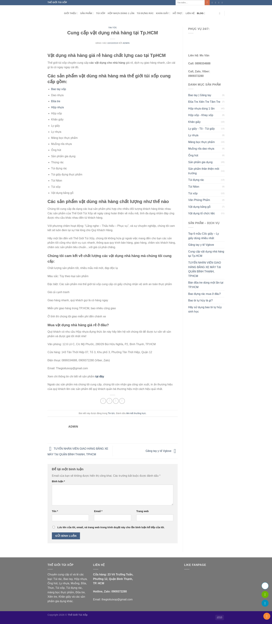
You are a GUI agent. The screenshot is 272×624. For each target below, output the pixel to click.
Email (98, 511)
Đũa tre (55, 101)
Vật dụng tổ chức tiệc (201, 213)
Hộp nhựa (57, 107)
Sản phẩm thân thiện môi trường (203, 171)
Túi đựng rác (145, 13)
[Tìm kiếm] (220, 13)
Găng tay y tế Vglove (162, 450)
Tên (55, 511)
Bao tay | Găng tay (199, 95)
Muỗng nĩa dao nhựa (201, 148)
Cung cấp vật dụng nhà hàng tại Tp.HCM (206, 254)
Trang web (142, 511)
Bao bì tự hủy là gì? (200, 300)
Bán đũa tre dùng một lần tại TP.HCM (205, 285)
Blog (201, 13)
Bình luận (58, 481)
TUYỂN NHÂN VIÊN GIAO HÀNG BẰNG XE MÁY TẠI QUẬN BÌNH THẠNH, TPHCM (204, 269)
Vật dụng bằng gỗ (199, 206)
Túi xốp (100, 13)
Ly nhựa (193, 135)
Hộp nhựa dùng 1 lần (121, 13)
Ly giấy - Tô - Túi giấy (201, 128)
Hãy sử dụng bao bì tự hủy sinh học (205, 309)
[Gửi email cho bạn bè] (116, 401)
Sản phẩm (87, 13)
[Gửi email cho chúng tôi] (223, 2)
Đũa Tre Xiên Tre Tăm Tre (204, 101)
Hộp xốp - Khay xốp (200, 115)
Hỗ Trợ (178, 13)
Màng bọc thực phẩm (201, 142)
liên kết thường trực (136, 413)
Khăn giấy (163, 13)
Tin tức (112, 28)
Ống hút (193, 155)
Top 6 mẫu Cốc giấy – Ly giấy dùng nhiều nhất (203, 236)
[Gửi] (207, 2)
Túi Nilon (193, 186)
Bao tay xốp (58, 89)
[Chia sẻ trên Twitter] (109, 401)
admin (126, 43)
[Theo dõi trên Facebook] (213, 2)
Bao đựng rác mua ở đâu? (204, 293)
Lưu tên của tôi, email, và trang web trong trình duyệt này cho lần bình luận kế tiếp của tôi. (110, 527)
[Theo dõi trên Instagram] (216, 2)
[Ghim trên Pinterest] (122, 401)
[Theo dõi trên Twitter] (219, 2)
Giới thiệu (71, 13)
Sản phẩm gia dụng (200, 162)
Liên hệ (190, 13)
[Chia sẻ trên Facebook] (103, 401)
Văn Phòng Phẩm (199, 200)
